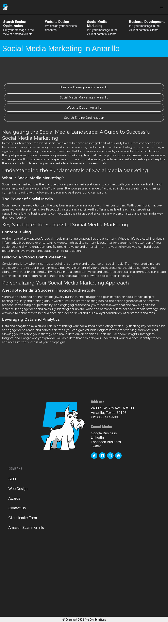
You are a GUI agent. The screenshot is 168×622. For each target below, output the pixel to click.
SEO (12, 479)
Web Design (18, 489)
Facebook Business (106, 442)
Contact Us (17, 508)
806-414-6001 (108, 417)
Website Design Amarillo (84, 107)
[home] (5, 6)
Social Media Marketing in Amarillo (84, 97)
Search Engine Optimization (84, 118)
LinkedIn (97, 437)
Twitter (96, 446)
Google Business (104, 433)
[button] (162, 8)
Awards (14, 498)
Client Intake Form (23, 518)
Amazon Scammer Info (26, 528)
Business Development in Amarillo (84, 87)
